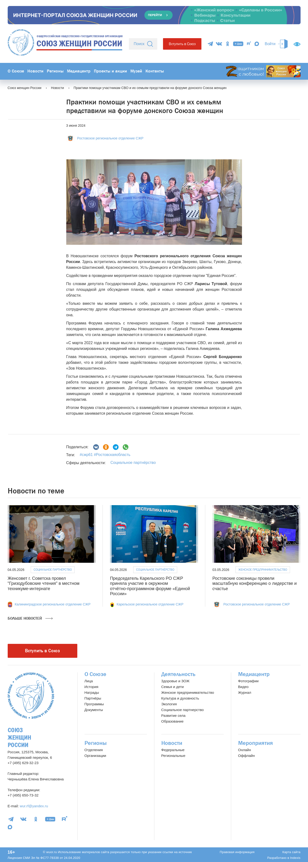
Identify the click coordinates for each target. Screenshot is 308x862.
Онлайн (244, 750)
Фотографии (248, 681)
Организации (95, 756)
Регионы (55, 71)
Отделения (94, 750)
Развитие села (173, 715)
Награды (92, 692)
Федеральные (173, 750)
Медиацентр (79, 71)
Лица (89, 681)
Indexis (295, 858)
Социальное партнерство (182, 710)
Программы (94, 704)
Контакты (154, 71)
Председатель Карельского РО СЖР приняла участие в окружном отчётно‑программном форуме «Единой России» (150, 586)
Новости (35, 71)
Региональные (173, 756)
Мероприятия (255, 743)
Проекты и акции (110, 71)
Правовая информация (237, 852)
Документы (94, 710)
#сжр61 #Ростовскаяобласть (105, 455)
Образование (172, 721)
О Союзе (16, 71)
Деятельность (178, 674)
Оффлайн (246, 756)
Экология (169, 704)
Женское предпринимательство (262, 570)
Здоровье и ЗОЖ (175, 681)
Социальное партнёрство (133, 463)
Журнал (244, 692)
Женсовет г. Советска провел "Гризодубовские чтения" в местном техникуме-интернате (43, 583)
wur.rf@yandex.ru (34, 806)
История (91, 687)
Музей (136, 71)
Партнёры (93, 698)
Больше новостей (30, 618)
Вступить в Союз (182, 43)
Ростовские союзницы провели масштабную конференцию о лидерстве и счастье (254, 583)
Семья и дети (172, 687)
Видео (243, 687)
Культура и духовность (180, 698)
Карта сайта (291, 852)
